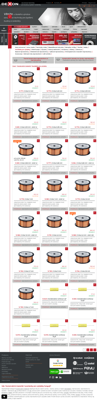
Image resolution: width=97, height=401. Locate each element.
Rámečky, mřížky (70, 47)
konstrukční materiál (22, 389)
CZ (94, 6)
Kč (89, 5)
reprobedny (67, 389)
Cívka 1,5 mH (82, 199)
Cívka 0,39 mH (54, 127)
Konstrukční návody (8, 359)
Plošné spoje (36, 49)
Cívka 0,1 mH (26, 91)
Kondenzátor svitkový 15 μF (54, 335)
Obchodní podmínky (32, 358)
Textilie (80, 47)
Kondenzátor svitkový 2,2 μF (82, 335)
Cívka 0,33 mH (82, 91)
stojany (78, 394)
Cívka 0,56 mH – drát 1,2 (26, 163)
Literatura (79, 49)
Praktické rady (6, 362)
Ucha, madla (31, 47)
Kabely (72, 49)
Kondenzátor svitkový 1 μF (54, 299)
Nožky (86, 47)
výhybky (66, 392)
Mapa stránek (6, 380)
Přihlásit (84, 3)
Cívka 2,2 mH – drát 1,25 (83, 235)
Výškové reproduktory (57, 52)
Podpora (48, 3)
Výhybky (44, 49)
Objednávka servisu (8, 377)
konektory (5, 392)
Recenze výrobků (7, 369)
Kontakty (57, 3)
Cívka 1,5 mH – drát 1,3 (26, 235)
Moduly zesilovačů (54, 49)
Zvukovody (18, 54)
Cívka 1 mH (26, 199)
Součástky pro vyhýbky (22, 49)
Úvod (14, 66)
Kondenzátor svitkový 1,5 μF (82, 299)
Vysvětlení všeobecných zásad (30, 60)
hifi (15, 391)
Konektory (64, 49)
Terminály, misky (41, 47)
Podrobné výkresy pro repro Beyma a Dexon (74, 59)
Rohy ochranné (20, 47)
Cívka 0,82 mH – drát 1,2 (82, 163)
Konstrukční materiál (24, 66)
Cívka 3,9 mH (82, 271)
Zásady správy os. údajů (33, 359)
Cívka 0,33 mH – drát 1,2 (26, 127)
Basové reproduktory (22, 52)
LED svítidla (47, 54)
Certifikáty (5, 371)
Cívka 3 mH (54, 271)
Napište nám (29, 365)
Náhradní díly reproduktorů (33, 54)
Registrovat (92, 3)
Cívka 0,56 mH (82, 127)
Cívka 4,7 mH (26, 307)
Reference (5, 367)
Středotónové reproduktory (39, 52)
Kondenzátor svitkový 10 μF (26, 335)
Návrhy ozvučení (7, 358)
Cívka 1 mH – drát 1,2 (54, 199)
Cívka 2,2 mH (54, 235)
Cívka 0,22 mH (54, 91)
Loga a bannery (6, 373)
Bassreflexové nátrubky (56, 47)
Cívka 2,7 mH (26, 271)
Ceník (27, 362)
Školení (4, 365)
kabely (10, 392)
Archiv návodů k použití (9, 363)
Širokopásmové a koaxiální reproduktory (78, 52)
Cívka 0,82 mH (54, 163)
